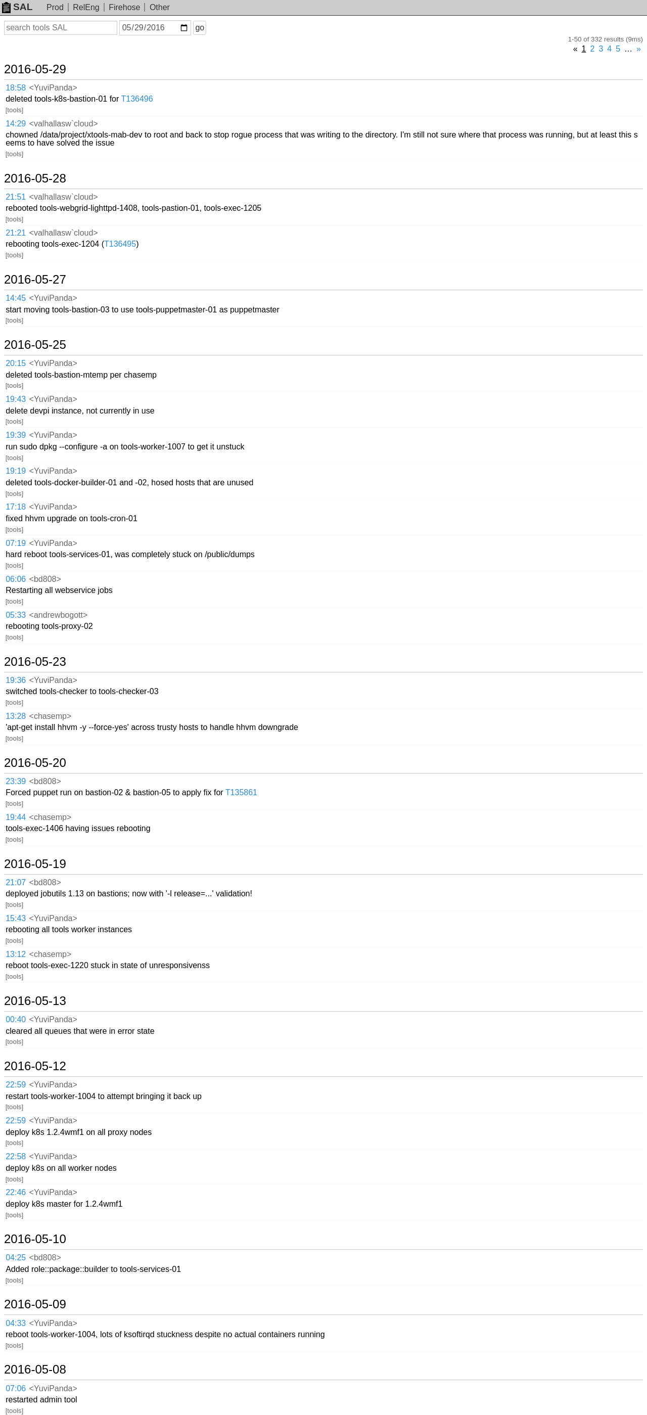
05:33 (16, 615)
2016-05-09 (35, 1304)
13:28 (16, 716)
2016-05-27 (35, 280)
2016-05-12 (35, 1066)
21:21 (16, 233)
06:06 (16, 579)
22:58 (16, 1156)
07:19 (16, 543)
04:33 (16, 1323)
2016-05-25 (35, 345)
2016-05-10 (35, 1239)
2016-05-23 (35, 662)
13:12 (16, 954)
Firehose (124, 7)
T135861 (241, 792)
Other (160, 7)
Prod (55, 7)
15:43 (16, 918)
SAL (17, 7)
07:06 (16, 1388)
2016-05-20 (35, 763)
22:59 (16, 1084)
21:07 (16, 882)
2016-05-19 (35, 864)
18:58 (16, 87)
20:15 (16, 363)
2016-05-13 (35, 1001)
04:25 (16, 1257)
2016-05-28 (35, 178)
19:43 (16, 399)
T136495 (120, 244)
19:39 (16, 435)
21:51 (16, 197)
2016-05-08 (35, 1369)
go (199, 27)
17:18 (16, 507)
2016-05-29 (35, 69)
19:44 (16, 817)
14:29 (16, 123)
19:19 (16, 471)
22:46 (16, 1192)
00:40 (16, 1019)
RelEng (86, 7)
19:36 (16, 680)
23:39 (16, 781)
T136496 (137, 99)
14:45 (16, 298)
